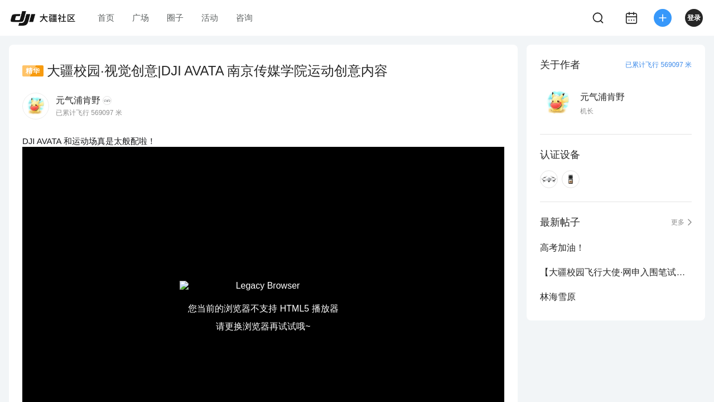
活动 (209, 17)
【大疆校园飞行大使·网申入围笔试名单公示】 (616, 272)
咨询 (244, 17)
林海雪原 (558, 297)
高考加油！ (562, 247)
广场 (140, 17)
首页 (106, 17)
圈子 (175, 17)
